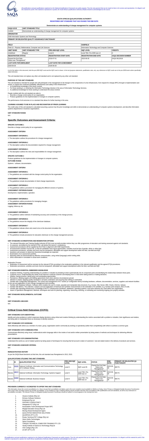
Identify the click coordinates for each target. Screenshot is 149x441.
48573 (16, 372)
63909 (16, 378)
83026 (16, 366)
